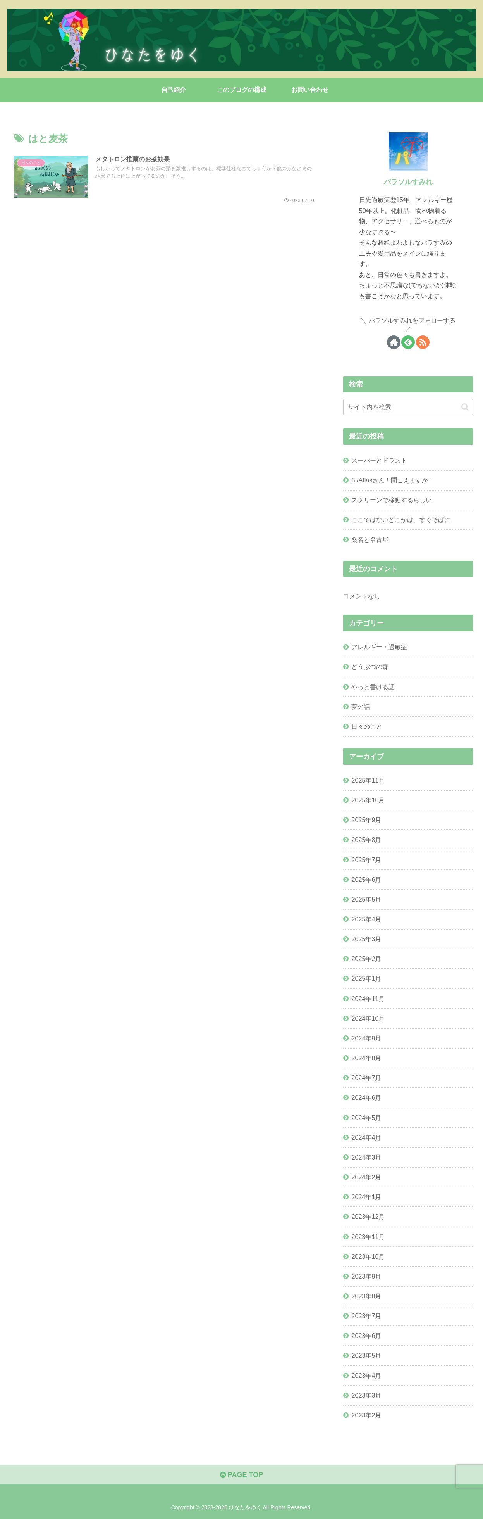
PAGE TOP (241, 1475)
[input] (408, 407)
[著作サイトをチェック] (393, 342)
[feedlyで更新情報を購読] (408, 342)
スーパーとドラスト (379, 460)
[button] (465, 407)
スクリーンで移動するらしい (391, 499)
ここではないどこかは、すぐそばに (400, 519)
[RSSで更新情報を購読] (423, 342)
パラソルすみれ (408, 182)
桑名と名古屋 (369, 539)
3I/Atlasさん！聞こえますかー (392, 480)
